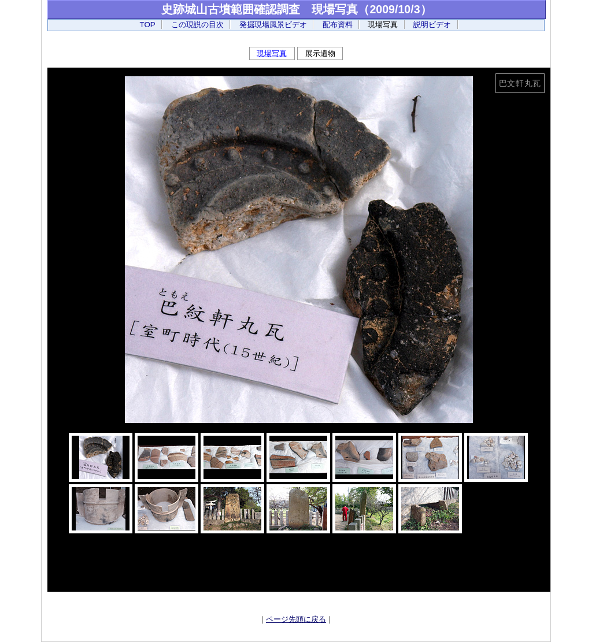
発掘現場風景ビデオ (273, 24)
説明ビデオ (432, 24)
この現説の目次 (197, 24)
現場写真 (272, 54)
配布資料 (338, 24)
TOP (148, 24)
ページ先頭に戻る (296, 619)
